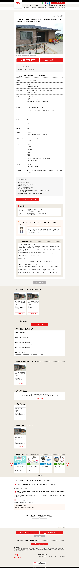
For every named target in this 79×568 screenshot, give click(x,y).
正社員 (28, 128)
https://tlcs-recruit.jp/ (30, 214)
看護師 (28, 123)
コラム (55, 556)
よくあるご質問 (50, 556)
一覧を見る (39, 475)
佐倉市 (42, 354)
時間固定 (18, 55)
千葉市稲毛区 (26, 354)
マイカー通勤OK (25, 55)
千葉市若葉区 (35, 354)
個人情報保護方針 (62, 556)
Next (67, 464)
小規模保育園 (33, 55)
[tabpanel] (19, 464)
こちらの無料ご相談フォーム (21, 486)
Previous (12, 464)
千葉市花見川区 (18, 354)
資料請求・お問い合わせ (42, 556)
